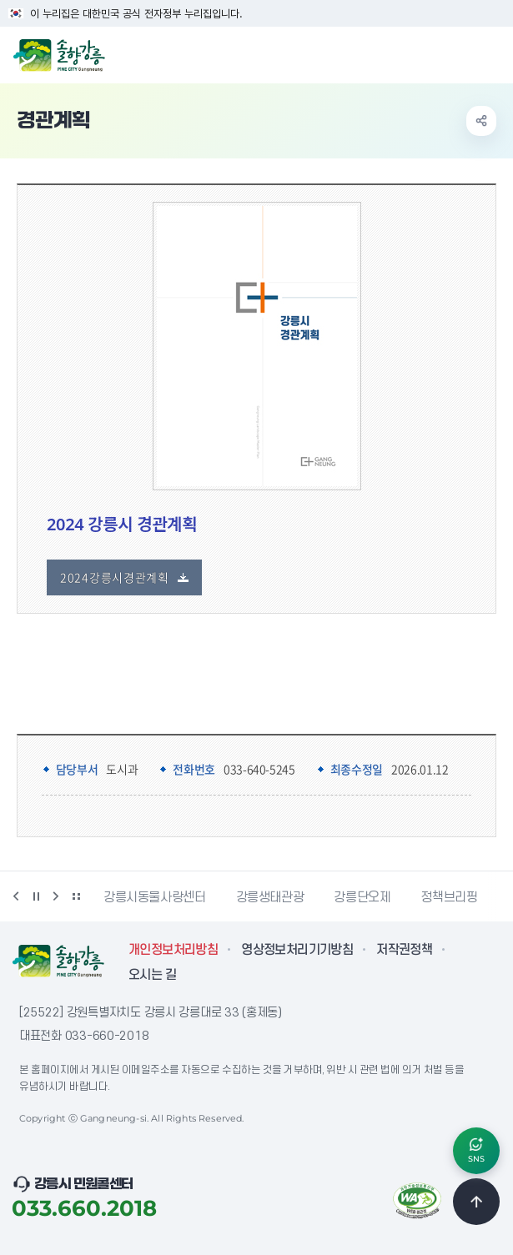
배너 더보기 (76, 896)
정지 (36, 896)
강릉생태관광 (270, 897)
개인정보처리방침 (173, 949)
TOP (476, 1201)
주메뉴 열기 (491, 53)
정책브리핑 (448, 897)
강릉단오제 (362, 897)
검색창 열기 (457, 53)
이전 (16, 896)
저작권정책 (404, 949)
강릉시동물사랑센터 (154, 897)
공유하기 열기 (481, 121)
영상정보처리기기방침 (297, 949)
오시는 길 (152, 974)
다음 (56, 896)
